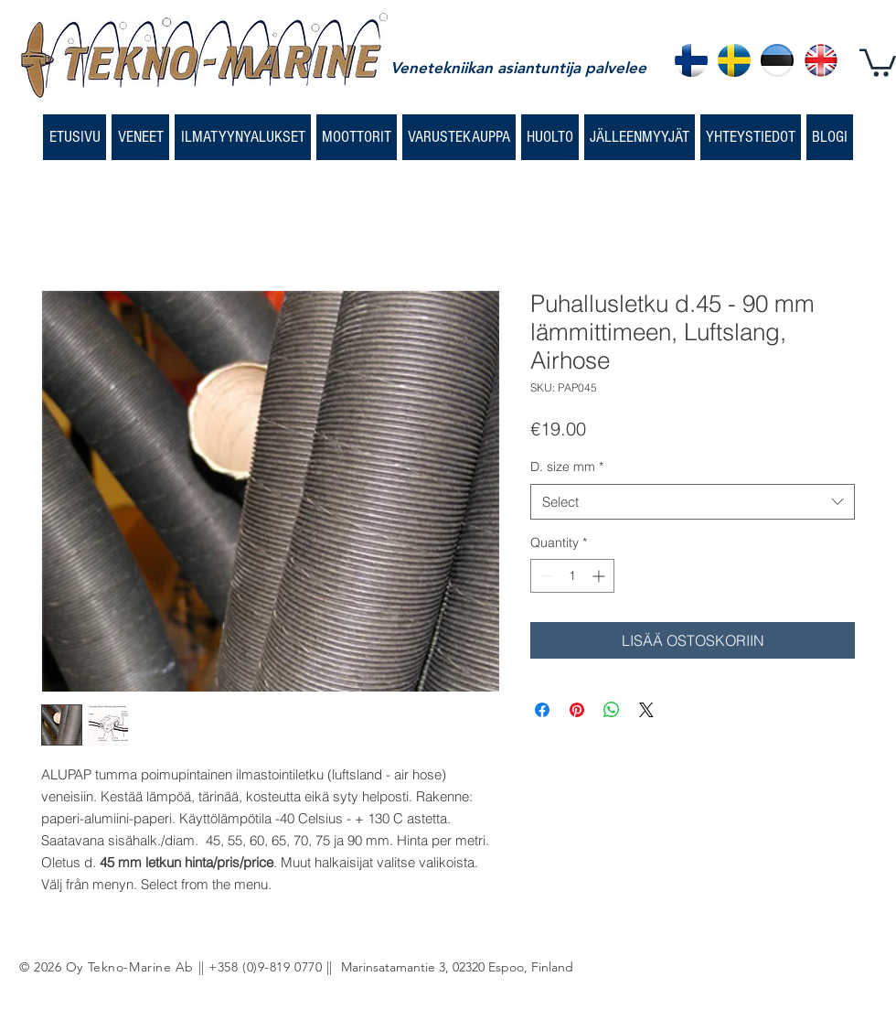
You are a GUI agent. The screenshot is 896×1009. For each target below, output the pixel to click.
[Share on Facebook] (542, 710)
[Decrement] (544, 576)
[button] (877, 61)
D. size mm (566, 466)
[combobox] (692, 502)
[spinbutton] (572, 576)
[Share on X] (646, 710)
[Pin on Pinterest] (577, 710)
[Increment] (600, 576)
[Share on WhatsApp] (612, 710)
